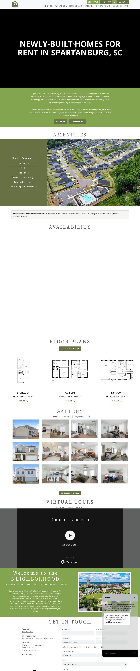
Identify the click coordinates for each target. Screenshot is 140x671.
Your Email (66, 638)
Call (95, 647)
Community (28, 158)
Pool (23, 168)
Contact (117, 6)
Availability (61, 6)
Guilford (70, 507)
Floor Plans (75, 6)
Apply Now (106, 2)
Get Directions (27, 654)
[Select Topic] (95, 664)
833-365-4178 (27, 632)
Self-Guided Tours (29, 638)
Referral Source (68, 651)
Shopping (64, 584)
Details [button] (23, 401)
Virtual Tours (102, 6)
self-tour (93, 2)
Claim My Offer (77, 122)
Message (65, 669)
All (89, 416)
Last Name (100, 629)
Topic (64, 660)
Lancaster (60, 507)
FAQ (126, 6)
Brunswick (80, 507)
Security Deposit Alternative (23, 186)
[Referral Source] (95, 655)
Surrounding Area (10, 584)
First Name (66, 629)
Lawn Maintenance (23, 182)
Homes (15, 158)
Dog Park (23, 172)
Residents (123, 2)
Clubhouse (23, 163)
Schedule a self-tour (70, 349)
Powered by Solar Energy (23, 177)
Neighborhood (80, 416)
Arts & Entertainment (49, 584)
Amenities (47, 6)
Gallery (89, 6)
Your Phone (100, 638)
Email (88, 647)
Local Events (25, 584)
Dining (35, 584)
